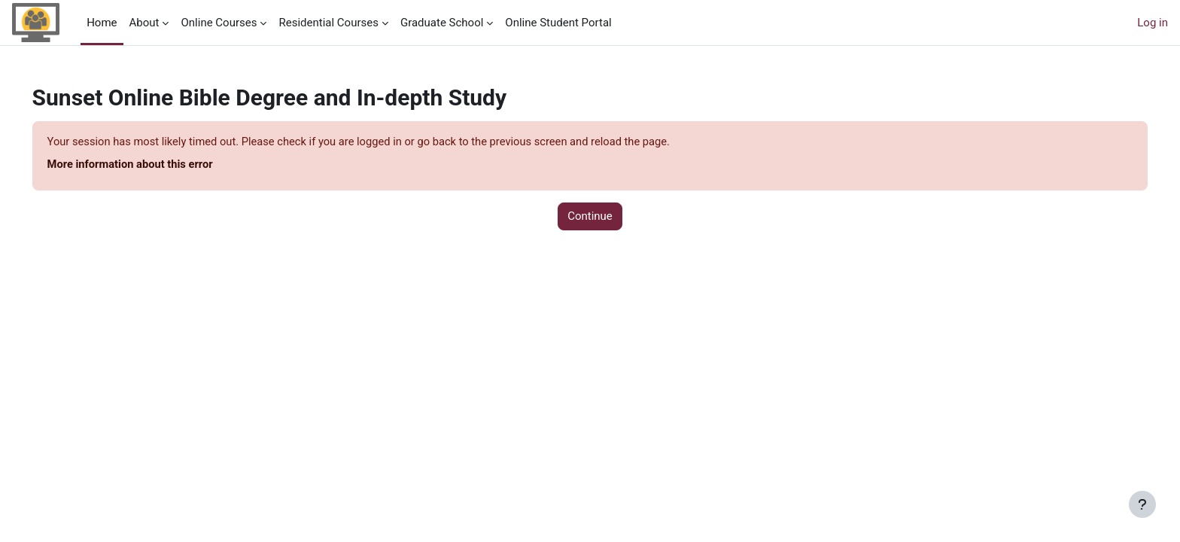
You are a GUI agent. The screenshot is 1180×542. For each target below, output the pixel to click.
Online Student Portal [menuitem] (558, 22)
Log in (1152, 22)
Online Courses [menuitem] (219, 22)
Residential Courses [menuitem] (328, 22)
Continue (590, 217)
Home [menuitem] (102, 22)
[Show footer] (1142, 504)
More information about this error (153, 165)
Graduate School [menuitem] (441, 22)
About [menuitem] (144, 22)
